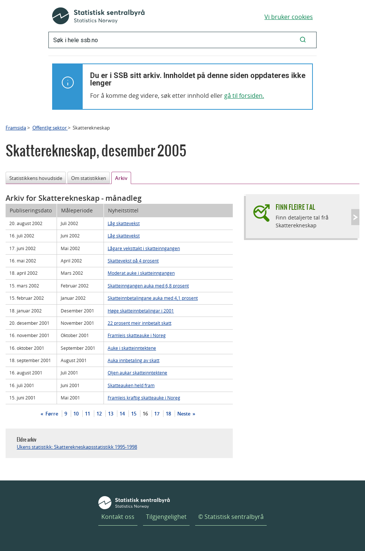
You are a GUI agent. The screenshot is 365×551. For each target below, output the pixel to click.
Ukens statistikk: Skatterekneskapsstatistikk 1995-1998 (77, 446)
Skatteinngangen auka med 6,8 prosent (148, 286)
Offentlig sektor (50, 127)
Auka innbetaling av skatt (133, 360)
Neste (184, 413)
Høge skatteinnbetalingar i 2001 (141, 311)
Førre (51, 413)
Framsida (16, 127)
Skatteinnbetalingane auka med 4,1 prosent (153, 298)
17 (156, 413)
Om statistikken (88, 178)
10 (76, 413)
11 (87, 413)
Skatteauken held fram (131, 385)
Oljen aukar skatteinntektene (137, 373)
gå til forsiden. (244, 95)
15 (133, 413)
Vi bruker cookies (288, 17)
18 (168, 413)
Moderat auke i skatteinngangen (141, 273)
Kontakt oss (117, 517)
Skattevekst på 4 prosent (133, 261)
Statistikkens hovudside (35, 178)
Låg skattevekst (124, 223)
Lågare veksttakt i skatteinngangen (144, 248)
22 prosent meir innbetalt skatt (139, 323)
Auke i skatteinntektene (132, 348)
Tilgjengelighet (166, 517)
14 (122, 413)
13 (110, 413)
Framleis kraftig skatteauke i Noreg (144, 398)
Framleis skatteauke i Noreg (137, 335)
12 (99, 413)
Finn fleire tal (295, 207)
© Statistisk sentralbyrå (231, 517)
